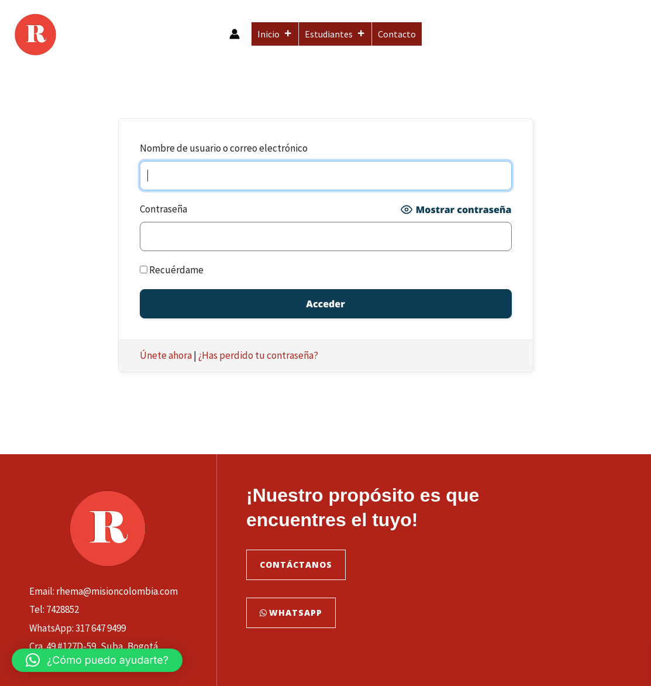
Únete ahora (166, 355)
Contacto (397, 34)
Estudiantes (335, 34)
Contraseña (163, 209)
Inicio (274, 34)
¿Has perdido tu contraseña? (258, 355)
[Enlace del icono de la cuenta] (234, 34)
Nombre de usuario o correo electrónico (224, 148)
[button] (97, 660)
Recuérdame (172, 269)
